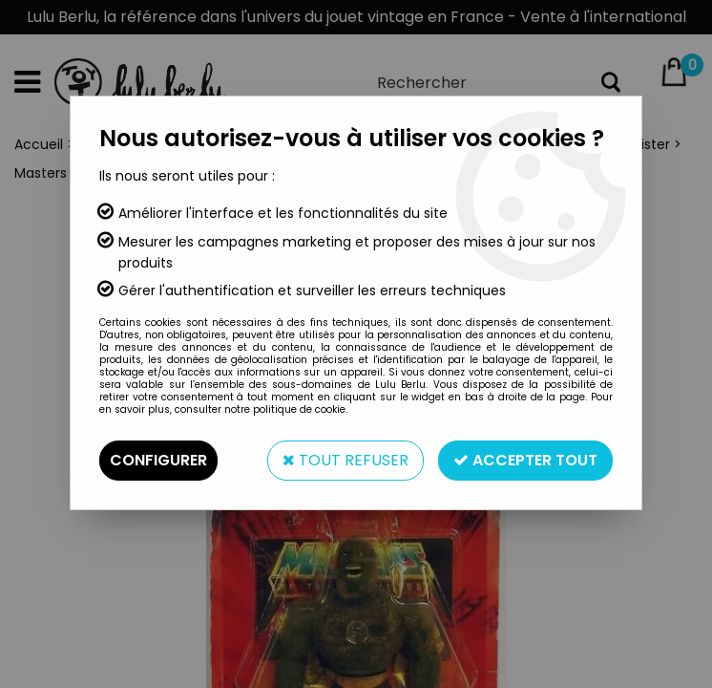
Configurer (158, 460)
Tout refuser (345, 460)
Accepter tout (525, 460)
